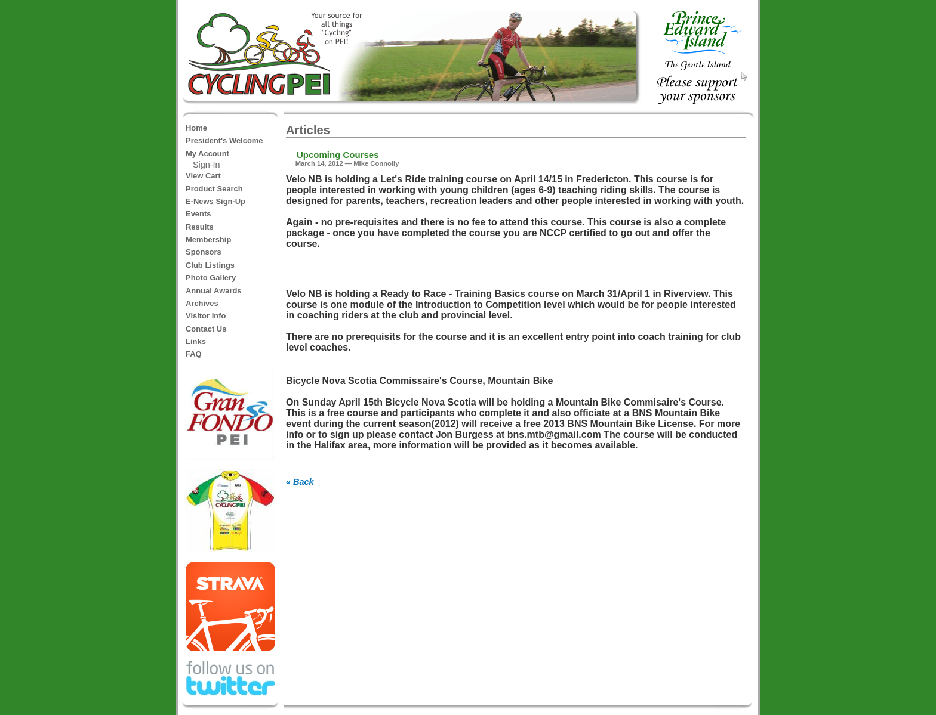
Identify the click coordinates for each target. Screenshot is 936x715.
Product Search (214, 188)
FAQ (194, 353)
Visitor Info (206, 315)
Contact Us (206, 328)
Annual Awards (214, 290)
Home (196, 127)
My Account (207, 153)
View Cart (203, 175)
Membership (208, 239)
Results (200, 226)
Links (196, 341)
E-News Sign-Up (215, 201)
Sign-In (206, 164)
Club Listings (210, 265)
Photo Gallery (211, 277)
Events (198, 213)
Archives (202, 303)
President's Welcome (224, 140)
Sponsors (203, 251)
